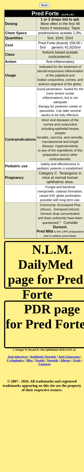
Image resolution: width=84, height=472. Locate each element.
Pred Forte (44, 13)
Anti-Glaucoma (69, 356)
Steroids (52, 360)
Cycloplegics (15, 360)
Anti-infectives (18, 356)
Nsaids (40, 360)
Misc (29, 360)
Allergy (65, 360)
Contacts (44, 364)
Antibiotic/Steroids (43, 356)
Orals (77, 360)
